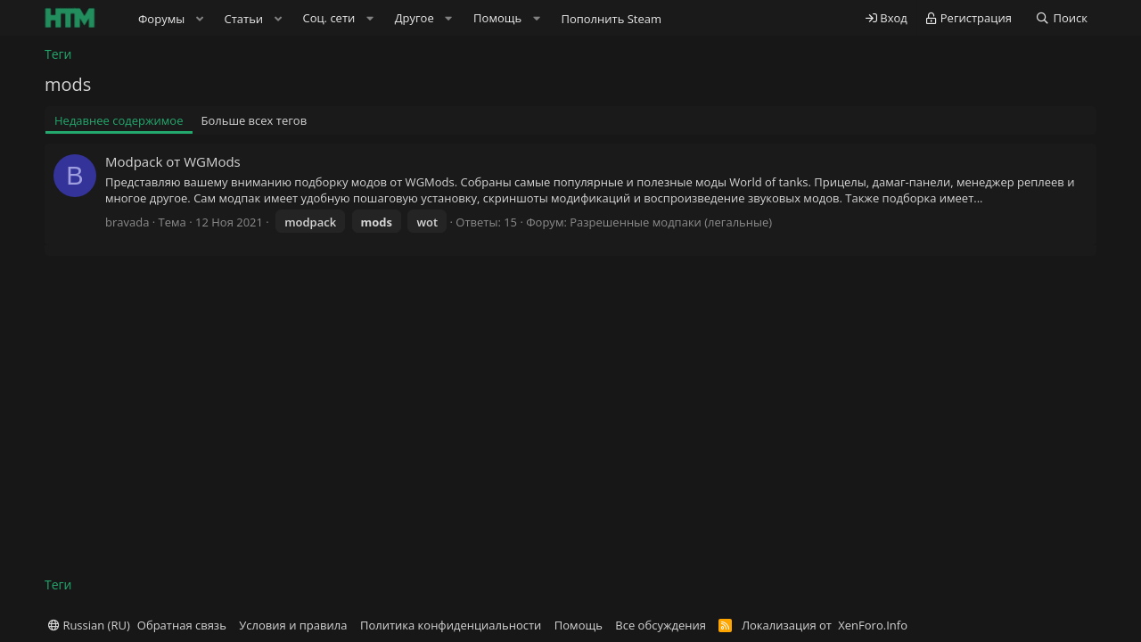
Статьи (244, 19)
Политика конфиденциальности (450, 625)
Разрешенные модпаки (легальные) (671, 222)
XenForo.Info (872, 625)
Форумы (161, 19)
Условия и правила (293, 625)
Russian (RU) (89, 625)
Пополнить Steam (611, 19)
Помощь (578, 625)
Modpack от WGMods (173, 161)
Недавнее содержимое (119, 120)
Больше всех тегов (254, 120)
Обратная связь (181, 625)
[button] (199, 19)
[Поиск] (1061, 18)
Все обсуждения (660, 625)
